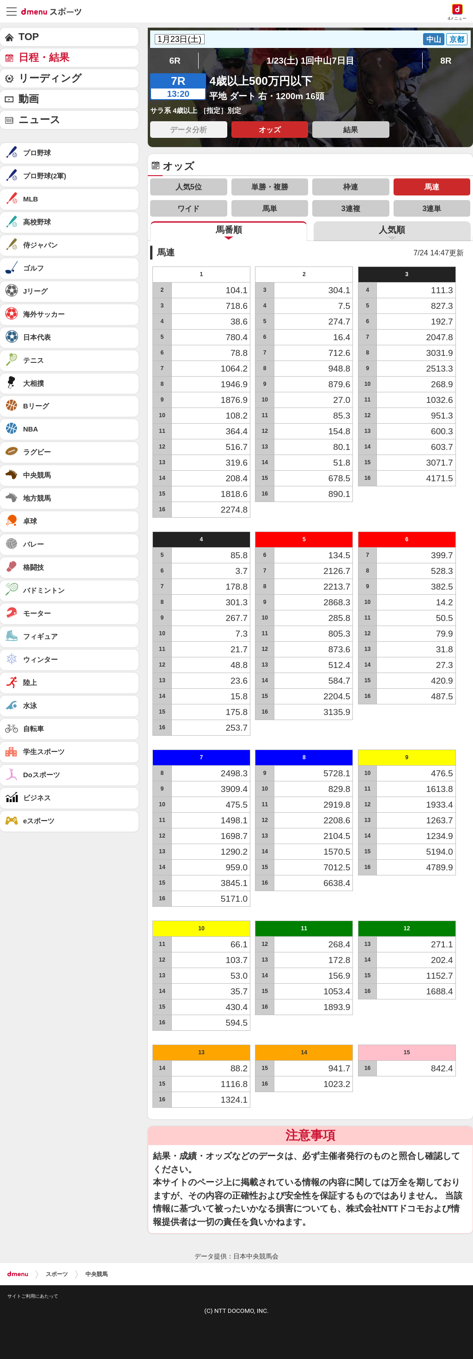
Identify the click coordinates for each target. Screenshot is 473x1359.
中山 (433, 39)
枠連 (350, 187)
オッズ (270, 129)
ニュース (39, 119)
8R (445, 60)
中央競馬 (96, 1274)
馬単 (269, 208)
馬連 (431, 187)
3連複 (350, 208)
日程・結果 (43, 57)
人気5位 (189, 187)
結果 (350, 129)
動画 (28, 99)
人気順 (392, 230)
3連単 (431, 208)
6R (174, 60)
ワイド (188, 208)
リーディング (50, 78)
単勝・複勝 (269, 187)
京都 (456, 39)
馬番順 (229, 230)
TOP (28, 36)
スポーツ (57, 1274)
